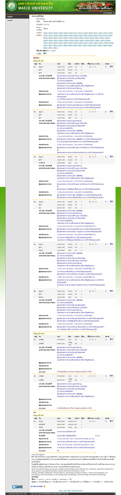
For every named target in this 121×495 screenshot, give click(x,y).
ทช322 (71, 38)
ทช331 (76, 38)
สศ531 (95, 45)
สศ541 (110, 45)
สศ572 (55, 48)
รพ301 (45, 45)
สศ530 (90, 45)
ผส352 (76, 43)
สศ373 (60, 45)
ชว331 (76, 33)
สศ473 (80, 45)
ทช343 (92, 38)
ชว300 (61, 33)
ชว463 (105, 35)
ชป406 (56, 33)
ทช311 (61, 38)
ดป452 (45, 38)
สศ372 (55, 45)
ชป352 (51, 33)
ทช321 (66, 38)
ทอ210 (45, 43)
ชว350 (86, 33)
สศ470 (70, 45)
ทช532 (45, 40)
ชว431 (96, 33)
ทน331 (77, 40)
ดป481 (50, 38)
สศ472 (75, 45)
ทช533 (56, 40)
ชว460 (55, 35)
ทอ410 (61, 43)
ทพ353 (108, 40)
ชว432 (101, 33)
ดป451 (110, 35)
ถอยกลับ (9, 20)
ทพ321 (82, 40)
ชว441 (110, 33)
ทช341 (81, 38)
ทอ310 (56, 43)
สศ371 (50, 45)
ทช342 (87, 38)
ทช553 (66, 40)
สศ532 (100, 45)
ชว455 (50, 35)
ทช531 (102, 38)
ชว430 (91, 33)
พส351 (91, 43)
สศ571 (50, 48)
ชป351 (45, 33)
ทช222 (55, 38)
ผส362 (81, 43)
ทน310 (71, 40)
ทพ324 (87, 40)
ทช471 (97, 38)
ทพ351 (92, 40)
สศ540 (105, 45)
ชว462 (75, 35)
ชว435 (105, 33)
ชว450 (45, 35)
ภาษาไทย (107, 13)
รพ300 (106, 43)
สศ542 (45, 48)
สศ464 (65, 45)
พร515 (86, 43)
